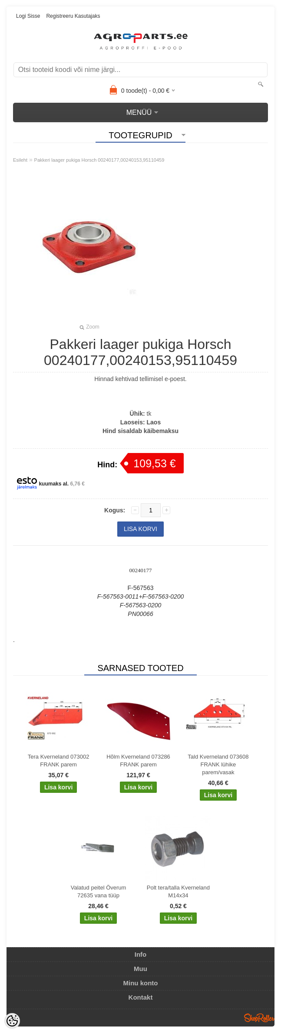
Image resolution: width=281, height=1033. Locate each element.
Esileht (20, 160)
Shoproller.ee (259, 1017)
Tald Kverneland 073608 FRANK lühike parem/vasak (218, 764)
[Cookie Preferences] (12, 1021)
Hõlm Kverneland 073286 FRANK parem (138, 760)
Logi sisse (28, 16)
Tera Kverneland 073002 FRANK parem (58, 760)
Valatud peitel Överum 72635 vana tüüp (98, 891)
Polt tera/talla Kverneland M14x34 (178, 891)
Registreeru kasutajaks (73, 16)
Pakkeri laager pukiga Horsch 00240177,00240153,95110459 (99, 160)
